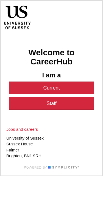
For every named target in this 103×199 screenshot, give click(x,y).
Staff (51, 103)
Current (51, 88)
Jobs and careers (22, 129)
